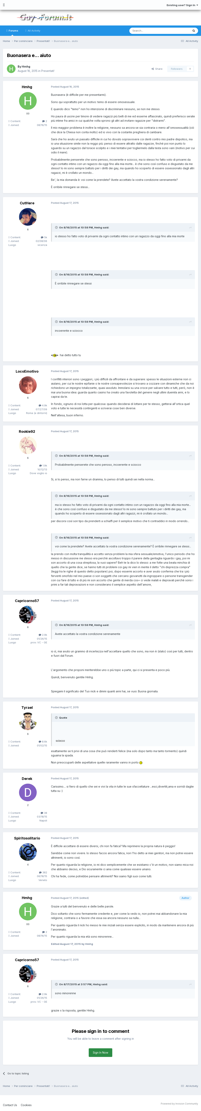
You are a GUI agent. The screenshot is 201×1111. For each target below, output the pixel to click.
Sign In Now (100, 1052)
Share (157, 68)
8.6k (43, 741)
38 (44, 812)
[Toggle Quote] (56, 227)
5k (44, 237)
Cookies (26, 1105)
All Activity (33, 30)
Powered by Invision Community (179, 1103)
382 (43, 872)
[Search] (149, 31)
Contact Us (10, 1105)
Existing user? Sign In (182, 5)
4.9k (43, 405)
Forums (13, 32)
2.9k (43, 634)
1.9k (43, 465)
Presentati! (48, 70)
